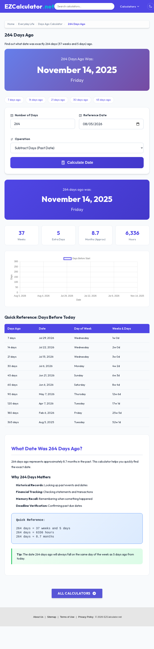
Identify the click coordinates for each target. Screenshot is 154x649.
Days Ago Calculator (50, 24)
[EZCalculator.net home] (29, 6)
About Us (38, 617)
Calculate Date (77, 162)
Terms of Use (67, 617)
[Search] (84, 6)
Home (11, 24)
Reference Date (93, 115)
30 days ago (80, 99)
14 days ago (36, 99)
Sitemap (51, 617)
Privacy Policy (86, 617)
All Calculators (77, 593)
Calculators (130, 6)
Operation (20, 139)
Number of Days (24, 115)
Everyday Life (26, 24)
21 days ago (58, 99)
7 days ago (14, 99)
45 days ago (103, 99)
